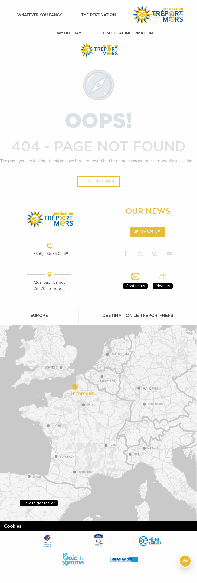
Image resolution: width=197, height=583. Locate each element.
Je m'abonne (147, 231)
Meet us (163, 286)
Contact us (135, 286)
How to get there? (39, 503)
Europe (39, 315)
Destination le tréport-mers (138, 315)
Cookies (12, 526)
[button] (171, 16)
